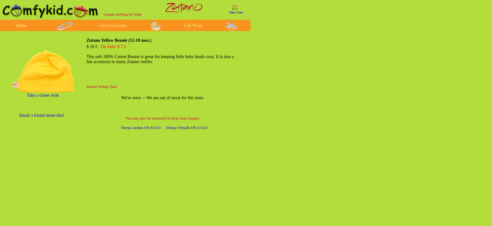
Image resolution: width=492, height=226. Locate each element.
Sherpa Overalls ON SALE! (187, 128)
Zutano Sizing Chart (102, 86)
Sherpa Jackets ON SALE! (141, 128)
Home (21, 25)
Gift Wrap (193, 25)
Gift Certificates (112, 25)
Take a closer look (43, 95)
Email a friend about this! (41, 115)
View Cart (236, 12)
